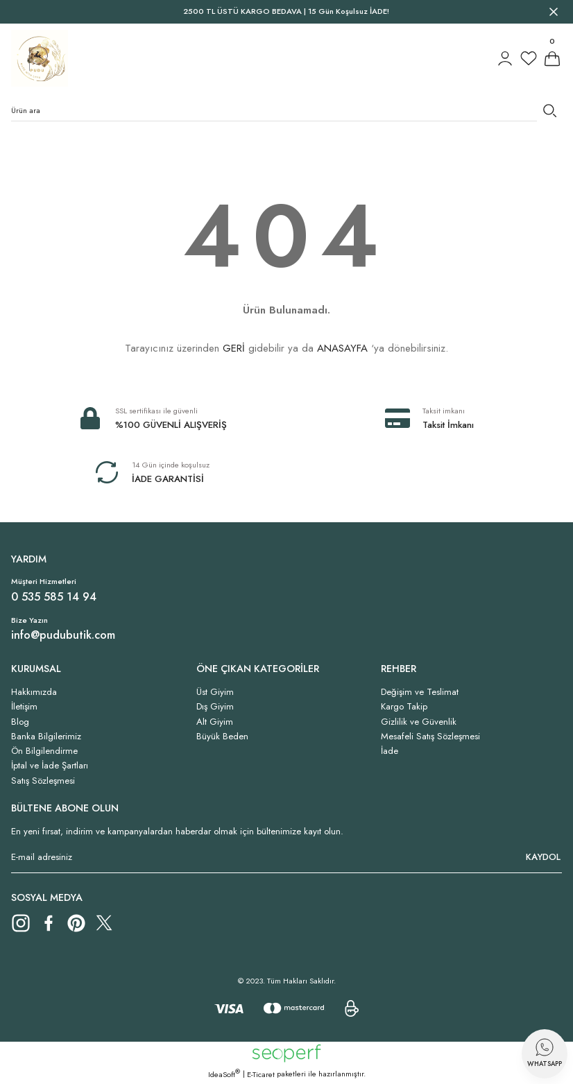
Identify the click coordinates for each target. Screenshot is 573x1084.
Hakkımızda (34, 691)
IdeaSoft (224, 1074)
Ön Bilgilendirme (44, 750)
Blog (20, 721)
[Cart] (552, 58)
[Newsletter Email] (286, 857)
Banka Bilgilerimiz (46, 736)
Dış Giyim (215, 706)
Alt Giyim (214, 721)
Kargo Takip (404, 706)
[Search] (286, 110)
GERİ (234, 348)
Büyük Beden (222, 736)
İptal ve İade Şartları (49, 765)
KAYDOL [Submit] (543, 856)
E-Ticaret (261, 1074)
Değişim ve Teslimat (420, 691)
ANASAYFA (342, 348)
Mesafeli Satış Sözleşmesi (430, 736)
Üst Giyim (215, 691)
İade (389, 750)
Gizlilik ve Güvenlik (418, 721)
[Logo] (39, 58)
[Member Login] (505, 58)
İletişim (24, 706)
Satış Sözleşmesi (43, 780)
